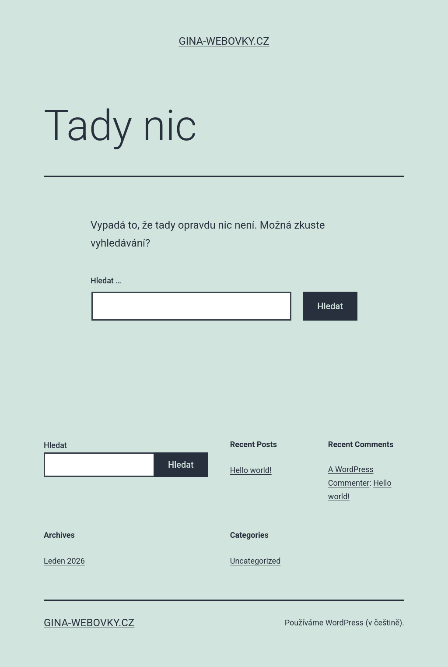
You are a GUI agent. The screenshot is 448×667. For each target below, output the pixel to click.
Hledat (55, 445)
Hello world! (251, 470)
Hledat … (106, 280)
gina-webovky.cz (223, 41)
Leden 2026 (64, 560)
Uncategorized (255, 560)
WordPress (345, 622)
